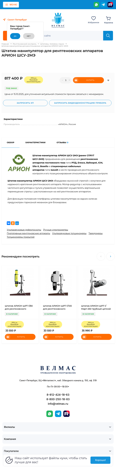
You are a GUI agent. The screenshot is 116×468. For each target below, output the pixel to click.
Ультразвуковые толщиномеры (69, 233)
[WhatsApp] (96, 4)
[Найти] (108, 35)
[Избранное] (93, 20)
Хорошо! (100, 460)
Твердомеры (96, 233)
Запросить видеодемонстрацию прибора (80, 103)
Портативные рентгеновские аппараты (28, 233)
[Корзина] (108, 20)
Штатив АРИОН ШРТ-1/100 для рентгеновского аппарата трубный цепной (58, 309)
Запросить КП (25, 103)
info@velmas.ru (58, 403)
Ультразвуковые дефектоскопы (24, 229)
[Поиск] (68, 35)
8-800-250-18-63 (58, 399)
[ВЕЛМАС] (58, 20)
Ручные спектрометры (55, 229)
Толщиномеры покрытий (20, 237)
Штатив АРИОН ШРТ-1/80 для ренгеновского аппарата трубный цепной (19, 309)
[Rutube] (110, 4)
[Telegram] (103, 4)
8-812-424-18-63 (58, 394)
